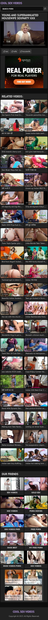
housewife (26, 51)
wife (15, 51)
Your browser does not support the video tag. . (24, 35)
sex (7, 51)
